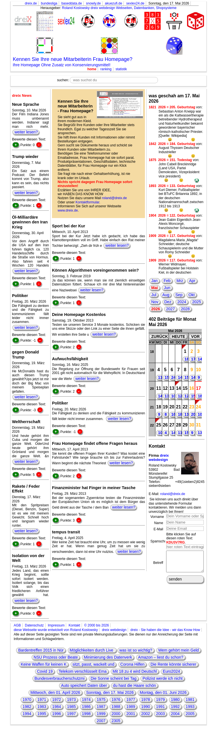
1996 (56, 713)
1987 (101, 706)
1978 (145, 699)
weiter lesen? (26, 132)
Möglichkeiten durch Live (92, 650)
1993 (190, 706)
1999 (101, 713)
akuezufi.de (113, 3)
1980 (175, 699)
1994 (27, 713)
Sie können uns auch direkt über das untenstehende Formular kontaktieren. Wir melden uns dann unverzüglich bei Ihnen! (175, 505)
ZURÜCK (159, 336)
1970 (27, 699)
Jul (153, 295)
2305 (116, 720)
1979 (160, 699)
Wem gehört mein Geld (178, 650)
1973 (71, 699)
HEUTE (178, 336)
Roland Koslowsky (76, 8)
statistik (121, 69)
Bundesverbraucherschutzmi (59, 678)
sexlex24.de (135, 3)
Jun (167, 287)
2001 (130, 713)
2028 (185, 309)
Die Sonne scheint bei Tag (113, 678)
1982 (27, 706)
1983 (41, 706)
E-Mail (158, 529)
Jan (154, 280)
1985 (71, 706)
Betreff (158, 565)
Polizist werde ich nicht (162, 678)
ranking (105, 69)
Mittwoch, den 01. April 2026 (55, 692)
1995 (41, 713)
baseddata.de (71, 3)
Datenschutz (34, 625)
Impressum (56, 625)
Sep (179, 295)
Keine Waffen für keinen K (43, 664)
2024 (181, 302)
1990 (145, 706)
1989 (130, 706)
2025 (196, 302)
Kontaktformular (87, 202)
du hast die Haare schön (134, 685)
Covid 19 (45, 671)
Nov (154, 302)
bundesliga (49, 3)
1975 (101, 699)
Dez (168, 302)
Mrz (180, 280)
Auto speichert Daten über (84, 685)
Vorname (157, 517)
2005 (190, 713)
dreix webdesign (159, 457)
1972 (56, 699)
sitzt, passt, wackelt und (93, 664)
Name (158, 523)
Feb (167, 280)
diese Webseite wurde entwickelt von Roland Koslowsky (56, 630)
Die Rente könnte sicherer (173, 664)
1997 (71, 713)
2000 (116, 713)
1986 (86, 706)
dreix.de (31, 3)
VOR (195, 336)
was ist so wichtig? (136, 650)
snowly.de (93, 3)
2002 (145, 713)
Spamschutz (159, 541)
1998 (86, 713)
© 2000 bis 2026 (96, 625)
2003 (160, 713)
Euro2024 (171, 671)
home (91, 69)
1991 (160, 706)
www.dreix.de (68, 210)
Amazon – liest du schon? (160, 657)
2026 (155, 309)
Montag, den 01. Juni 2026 (163, 692)
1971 (41, 699)
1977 (130, 699)
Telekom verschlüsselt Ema (83, 671)
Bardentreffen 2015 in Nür (41, 650)
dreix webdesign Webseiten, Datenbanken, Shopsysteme (134, 8)
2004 (175, 713)
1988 (116, 706)
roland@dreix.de (114, 198)
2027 (170, 309)
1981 (190, 699)
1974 (86, 699)
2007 (101, 720)
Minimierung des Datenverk (108, 657)
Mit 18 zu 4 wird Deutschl (135, 671)
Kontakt (74, 625)
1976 (116, 699)
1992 (175, 706)
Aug (166, 295)
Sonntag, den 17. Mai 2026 (110, 692)
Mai (154, 287)
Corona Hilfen (132, 664)
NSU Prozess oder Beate (56, 657)
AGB (17, 625)
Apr (192, 280)
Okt (191, 295)
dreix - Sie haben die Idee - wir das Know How (165, 630)
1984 (56, 706)
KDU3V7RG (175, 542)
